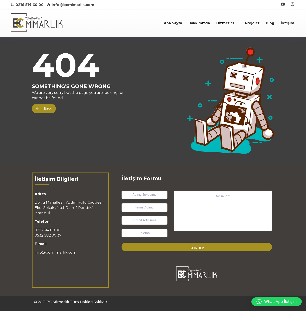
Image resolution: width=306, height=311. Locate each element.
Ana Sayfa (173, 23)
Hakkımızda (199, 23)
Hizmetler (225, 23)
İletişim (287, 23)
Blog (270, 23)
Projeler (252, 23)
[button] (276, 301)
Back (44, 109)
